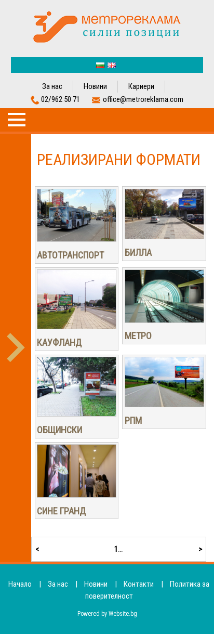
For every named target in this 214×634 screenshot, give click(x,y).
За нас (52, 86)
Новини (95, 86)
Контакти (139, 584)
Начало (20, 584)
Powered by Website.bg (107, 613)
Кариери (141, 86)
